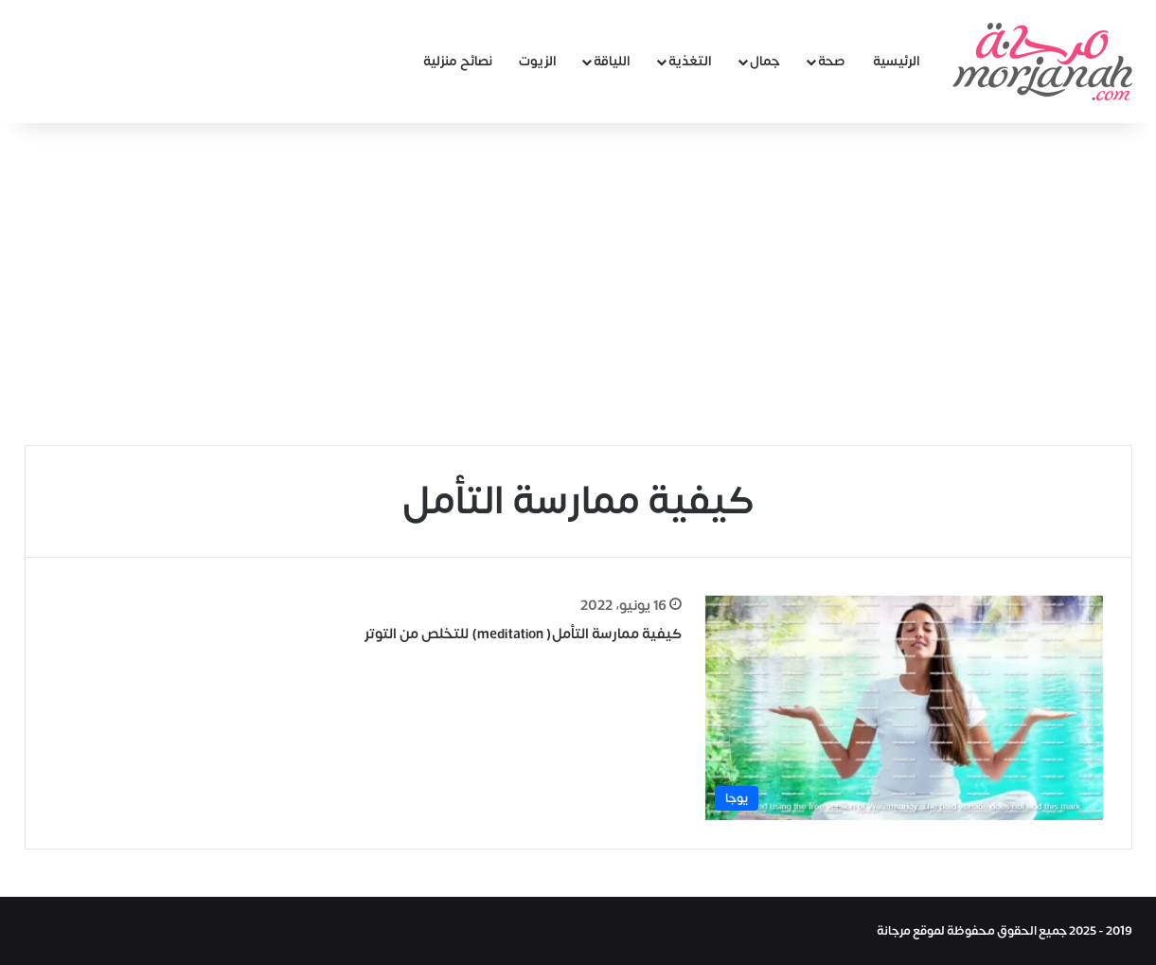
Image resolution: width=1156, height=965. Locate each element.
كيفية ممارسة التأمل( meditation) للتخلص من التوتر (523, 634)
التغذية (690, 61)
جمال (765, 61)
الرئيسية (896, 61)
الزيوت (538, 61)
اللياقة (612, 61)
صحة (831, 61)
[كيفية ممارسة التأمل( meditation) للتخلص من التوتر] (904, 708)
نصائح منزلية (457, 61)
